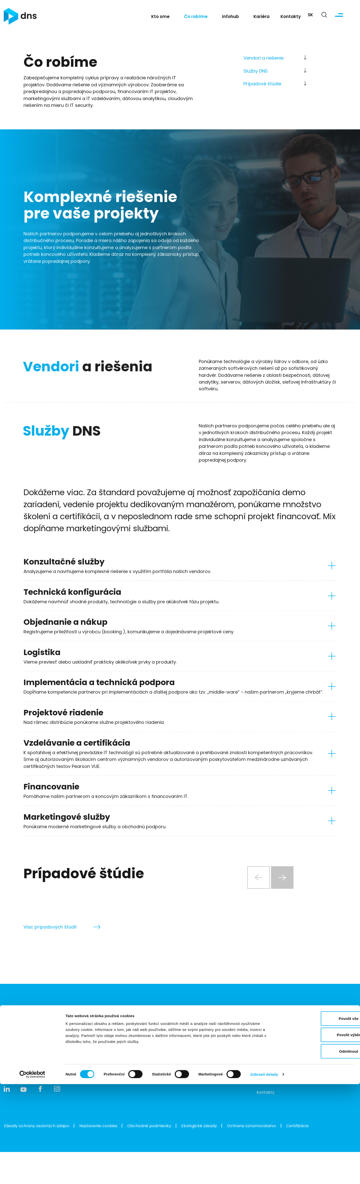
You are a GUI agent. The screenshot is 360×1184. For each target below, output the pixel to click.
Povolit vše (318, 1118)
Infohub (230, 19)
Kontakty (290, 19)
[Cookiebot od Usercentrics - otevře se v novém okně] (32, 1174)
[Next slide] (283, 901)
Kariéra (262, 19)
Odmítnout (318, 1151)
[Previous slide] (253, 901)
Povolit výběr (318, 1135)
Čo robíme (196, 19)
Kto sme (160, 19)
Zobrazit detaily (264, 1174)
